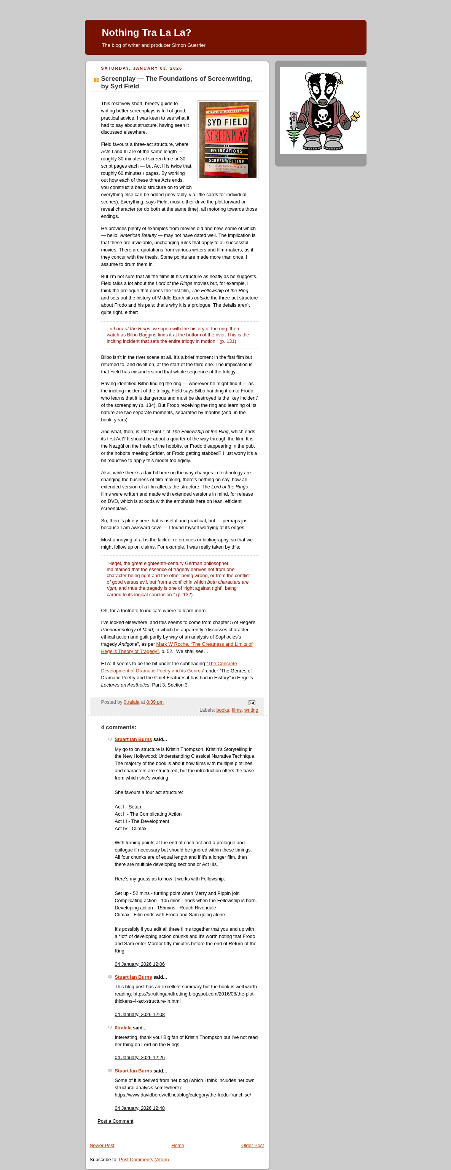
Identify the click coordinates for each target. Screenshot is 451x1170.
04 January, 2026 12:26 (140, 1057)
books (222, 710)
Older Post (252, 1145)
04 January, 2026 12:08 (140, 1014)
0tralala (123, 1028)
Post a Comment (116, 1121)
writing (251, 710)
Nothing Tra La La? (146, 32)
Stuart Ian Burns (133, 739)
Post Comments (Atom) (144, 1159)
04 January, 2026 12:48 (140, 1108)
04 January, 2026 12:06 (140, 964)
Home (177, 1145)
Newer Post (102, 1145)
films (237, 710)
